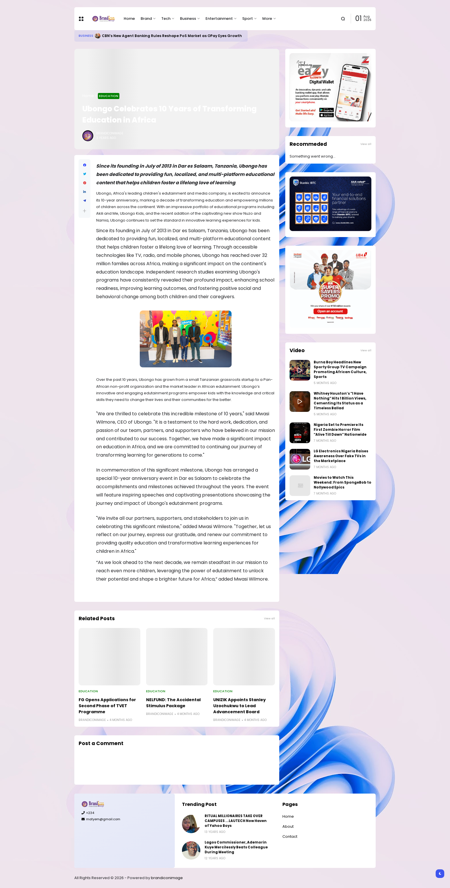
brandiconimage (167, 878)
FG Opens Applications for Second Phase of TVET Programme (107, 706)
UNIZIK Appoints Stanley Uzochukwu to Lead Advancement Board (239, 706)
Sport (247, 18)
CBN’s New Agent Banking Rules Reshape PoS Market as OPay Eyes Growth (172, 35)
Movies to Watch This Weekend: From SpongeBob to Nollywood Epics (342, 482)
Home (129, 18)
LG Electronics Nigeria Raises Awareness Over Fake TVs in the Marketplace (341, 456)
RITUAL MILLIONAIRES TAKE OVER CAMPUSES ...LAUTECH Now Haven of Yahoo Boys (236, 821)
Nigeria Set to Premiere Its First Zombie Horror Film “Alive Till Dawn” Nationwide (340, 429)
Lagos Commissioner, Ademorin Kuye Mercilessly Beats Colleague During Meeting (236, 847)
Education (108, 96)
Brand (146, 18)
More (267, 18)
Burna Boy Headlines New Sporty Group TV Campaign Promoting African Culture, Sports (340, 369)
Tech (165, 18)
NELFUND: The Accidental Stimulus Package (173, 703)
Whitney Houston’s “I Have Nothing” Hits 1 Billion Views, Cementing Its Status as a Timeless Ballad (340, 400)
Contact (289, 836)
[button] (84, 211)
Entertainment (219, 18)
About (288, 826)
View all (269, 618)
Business (188, 18)
